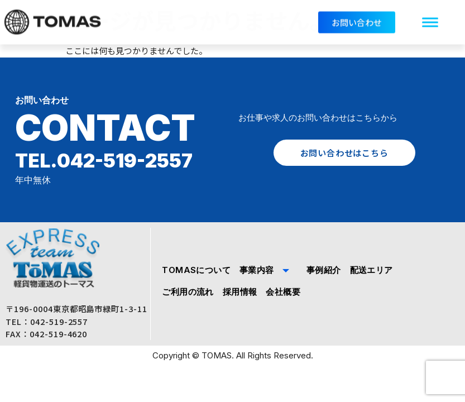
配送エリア (371, 270)
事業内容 (268, 270)
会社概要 (283, 291)
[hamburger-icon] (430, 20)
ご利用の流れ (187, 291)
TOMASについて (196, 270)
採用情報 (240, 291)
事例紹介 (323, 270)
